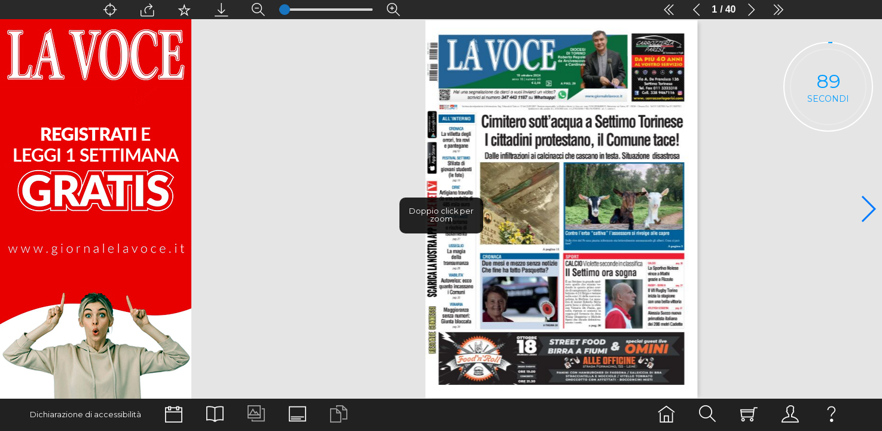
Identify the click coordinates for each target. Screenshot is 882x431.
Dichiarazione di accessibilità (85, 414)
